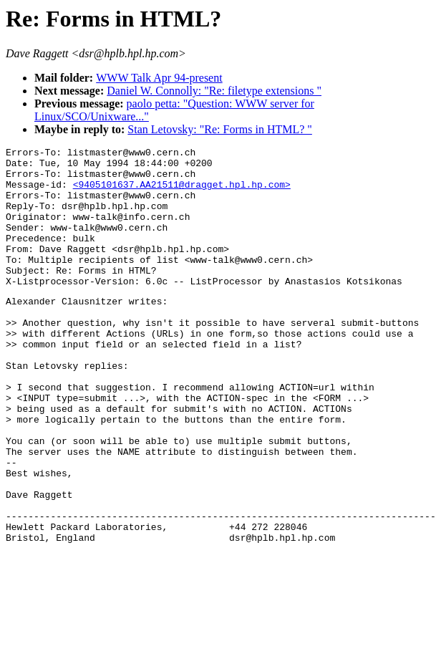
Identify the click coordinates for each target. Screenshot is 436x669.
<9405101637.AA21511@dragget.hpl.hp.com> (182, 192)
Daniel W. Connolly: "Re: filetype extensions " (214, 91)
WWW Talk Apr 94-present (159, 78)
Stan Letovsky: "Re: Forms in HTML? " (219, 129)
